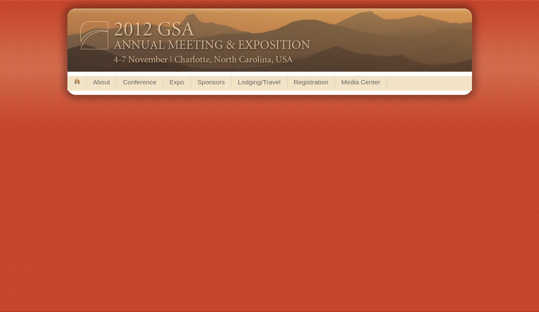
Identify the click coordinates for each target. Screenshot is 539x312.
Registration (311, 82)
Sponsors (211, 82)
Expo (176, 82)
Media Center (360, 82)
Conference (140, 82)
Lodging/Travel (259, 82)
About (101, 82)
